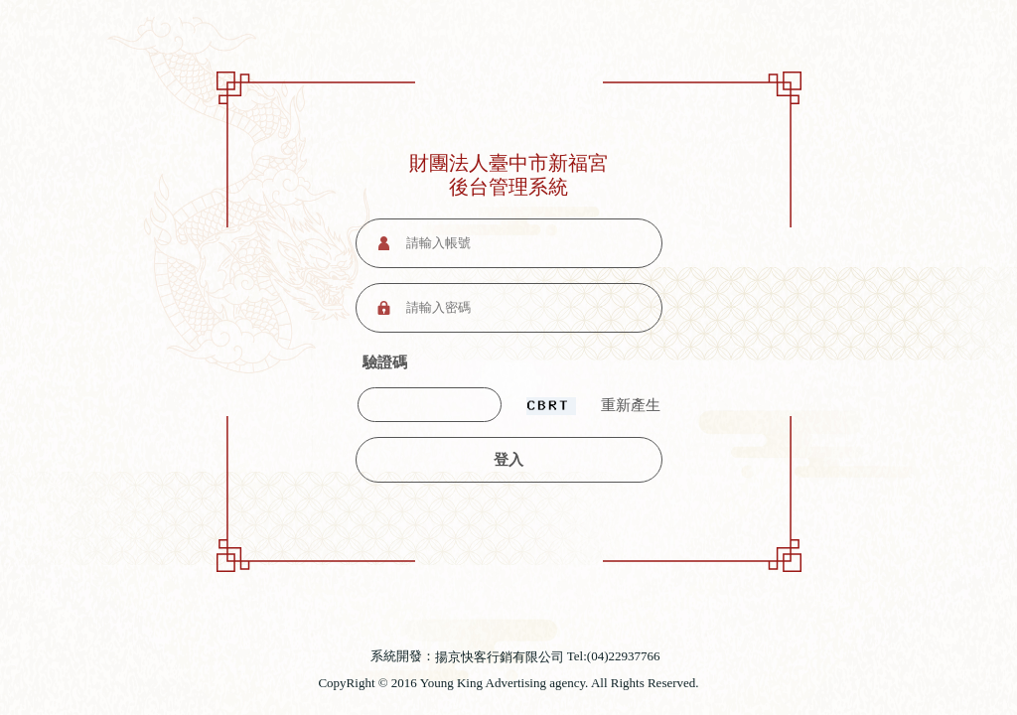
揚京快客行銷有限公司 (499, 656)
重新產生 (630, 405)
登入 (508, 460)
